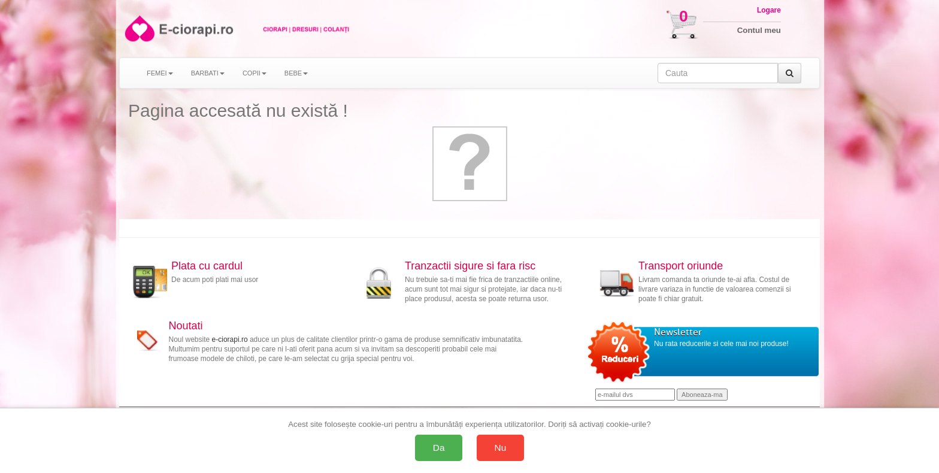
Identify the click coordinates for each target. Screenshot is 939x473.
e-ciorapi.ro (230, 339)
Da (439, 447)
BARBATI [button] (208, 73)
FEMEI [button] (160, 73)
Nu (501, 447)
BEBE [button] (296, 73)
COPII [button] (254, 73)
